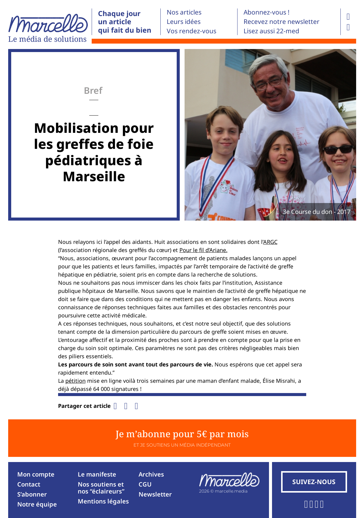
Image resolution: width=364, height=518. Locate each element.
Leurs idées (184, 21)
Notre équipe (37, 504)
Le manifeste (97, 474)
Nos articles (184, 12)
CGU (145, 484)
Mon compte (35, 474)
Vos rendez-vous (191, 31)
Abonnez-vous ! (267, 12)
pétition (75, 380)
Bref (93, 90)
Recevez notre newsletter (282, 21)
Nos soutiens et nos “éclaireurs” (101, 487)
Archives (151, 474)
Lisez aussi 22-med (271, 31)
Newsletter (155, 494)
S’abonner (32, 494)
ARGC (270, 241)
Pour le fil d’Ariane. (203, 250)
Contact (28, 484)
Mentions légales (103, 501)
